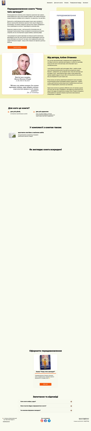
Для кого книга (58, 2)
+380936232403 (6, 421)
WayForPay (86, 421)
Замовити (49, 2)
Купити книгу (17, 47)
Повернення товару (75, 2)
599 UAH (45, 384)
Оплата (66, 2)
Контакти (85, 2)
